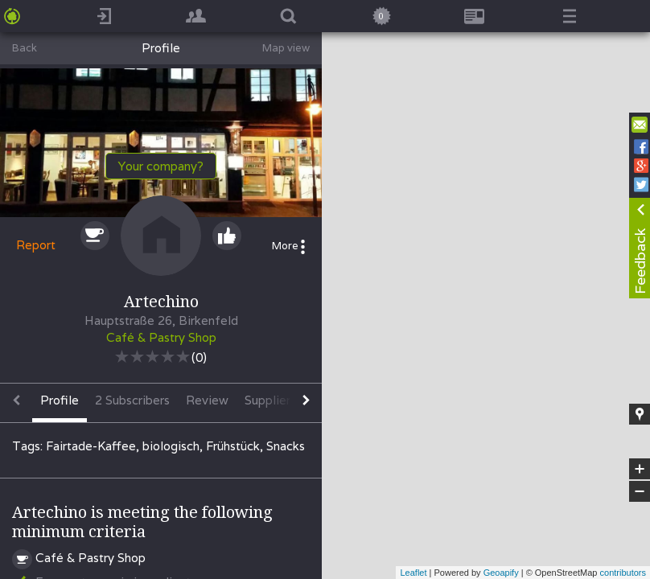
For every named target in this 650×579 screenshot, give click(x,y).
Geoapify (501, 572)
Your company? (161, 166)
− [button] (639, 491)
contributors (623, 572)
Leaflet (413, 572)
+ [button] (640, 468)
